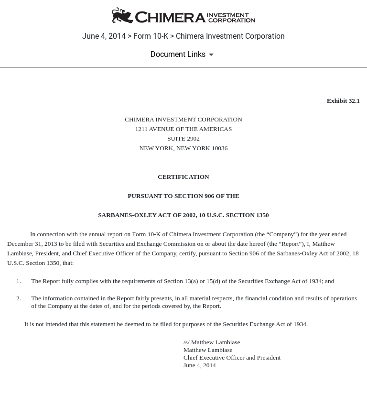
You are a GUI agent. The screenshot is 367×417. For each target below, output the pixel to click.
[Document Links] (184, 54)
